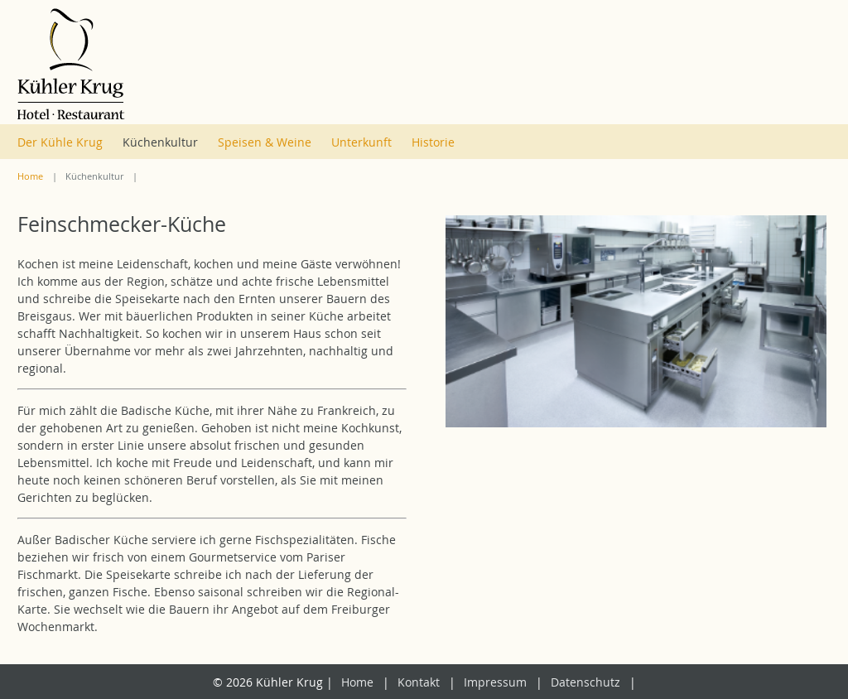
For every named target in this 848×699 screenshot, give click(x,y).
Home (30, 176)
